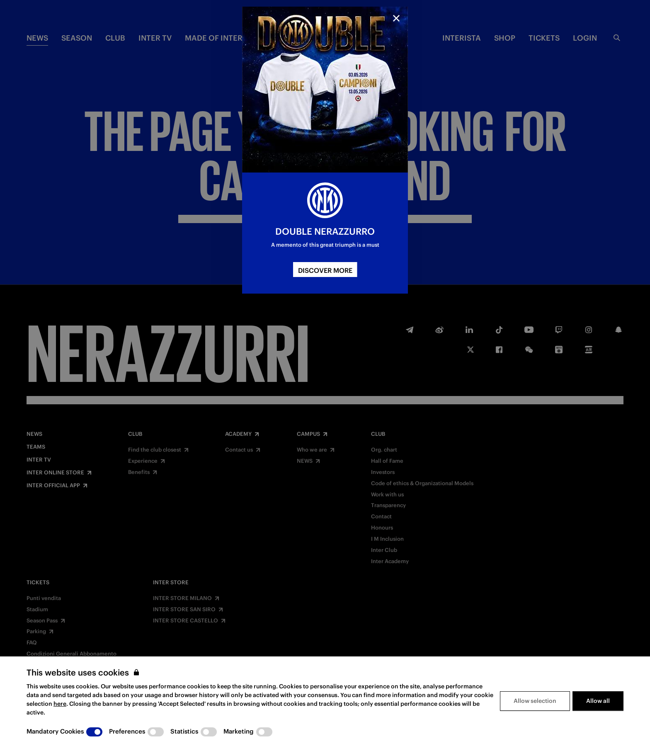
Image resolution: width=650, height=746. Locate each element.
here (59, 703)
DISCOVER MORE (325, 270)
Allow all (598, 701)
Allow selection (535, 701)
